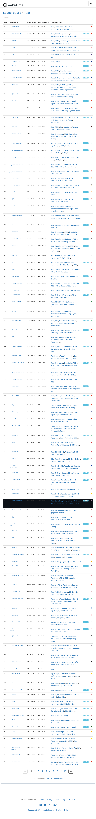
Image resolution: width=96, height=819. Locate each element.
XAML (64, 153)
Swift (78, 41)
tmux (61, 513)
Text (67, 43)
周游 (13, 269)
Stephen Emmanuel (18, 362)
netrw (69, 295)
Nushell (58, 225)
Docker (63, 41)
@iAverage (15, 412)
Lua (70, 71)
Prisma (53, 678)
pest (63, 580)
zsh (57, 422)
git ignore (60, 129)
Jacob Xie (15, 330)
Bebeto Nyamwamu (18, 66)
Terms (41, 800)
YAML (71, 27)
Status (59, 810)
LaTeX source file (66, 398)
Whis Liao (15, 419)
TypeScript (65, 34)
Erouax (14, 47)
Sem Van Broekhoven (18, 554)
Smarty (71, 302)
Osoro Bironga (16, 479)
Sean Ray (15, 472)
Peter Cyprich (16, 622)
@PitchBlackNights (18, 372)
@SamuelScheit (17, 636)
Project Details (56, 601)
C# (56, 118)
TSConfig (70, 286)
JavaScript (55, 36)
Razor (70, 120)
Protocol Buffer (57, 90)
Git (72, 143)
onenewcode (16, 761)
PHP (56, 302)
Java (58, 43)
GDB (61, 174)
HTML (62, 29)
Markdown (55, 29)
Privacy (49, 800)
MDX (66, 136)
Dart (57, 555)
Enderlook (15, 117)
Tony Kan (14, 458)
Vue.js (67, 143)
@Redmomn (15, 337)
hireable (85, 33)
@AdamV (14, 547)
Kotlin (62, 43)
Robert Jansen (16, 185)
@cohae (14, 126)
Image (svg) (74, 276)
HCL (52, 307)
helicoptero (15, 493)
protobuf (72, 87)
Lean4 (57, 34)
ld (72, 629)
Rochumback (16, 294)
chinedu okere (16, 320)
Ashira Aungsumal (17, 645)
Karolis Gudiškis (16, 301)
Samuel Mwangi (17, 238)
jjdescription (65, 262)
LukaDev (14, 584)
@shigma (15, 231)
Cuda (66, 202)
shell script (61, 80)
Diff (75, 36)
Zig (71, 358)
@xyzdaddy (15, 451)
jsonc (70, 562)
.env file (68, 349)
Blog (63, 800)
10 (65, 771)
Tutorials (71, 800)
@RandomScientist (18, 715)
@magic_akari (16, 355)
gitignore (54, 73)
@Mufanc (15, 84)
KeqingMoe (15, 26)
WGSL (75, 562)
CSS (66, 323)
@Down (14, 538)
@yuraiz (14, 517)
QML (67, 225)
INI (52, 228)
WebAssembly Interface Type (62, 209)
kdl (60, 73)
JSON (66, 29)
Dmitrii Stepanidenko (13, 466)
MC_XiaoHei (15, 395)
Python (58, 78)
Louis (13, 731)
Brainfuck (54, 587)
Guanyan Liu (16, 61)
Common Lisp (60, 548)
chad (13, 442)
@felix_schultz (16, 673)
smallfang (15, 108)
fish (56, 279)
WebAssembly (72, 482)
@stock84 (15, 566)
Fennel (61, 510)
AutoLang (59, 27)
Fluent (72, 29)
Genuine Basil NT (17, 689)
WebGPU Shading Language (66, 569)
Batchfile (72, 242)
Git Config (75, 50)
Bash (53, 50)
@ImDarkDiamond (17, 575)
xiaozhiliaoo (15, 386)
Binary (60, 118)
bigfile (71, 199)
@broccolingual (16, 94)
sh (56, 178)
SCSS (62, 146)
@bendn (14, 608)
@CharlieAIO (16, 754)
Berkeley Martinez (17, 510)
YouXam (14, 311)
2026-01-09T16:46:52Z (53, 778)
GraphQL (60, 468)
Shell (53, 279)
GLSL (57, 55)
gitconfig (54, 297)
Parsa (14, 694)
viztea (14, 40)
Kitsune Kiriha (16, 33)
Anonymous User (17, 157)
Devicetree (63, 632)
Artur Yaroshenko (17, 143)
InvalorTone (15, 290)
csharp (67, 129)
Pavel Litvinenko (17, 77)
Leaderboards (48, 810)
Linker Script (65, 720)
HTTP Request (56, 429)
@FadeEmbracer (17, 661)
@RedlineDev (16, 708)
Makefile (63, 85)
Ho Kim (14, 206)
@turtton (14, 255)
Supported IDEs (34, 810)
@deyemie (15, 435)
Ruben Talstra (16, 591)
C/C (76, 662)
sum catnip (15, 668)
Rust (27, 13)
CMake (67, 55)
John (13, 701)
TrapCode (15, 245)
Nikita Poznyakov (17, 346)
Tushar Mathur (16, 133)
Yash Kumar (15, 192)
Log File (58, 143)
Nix (52, 57)
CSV (65, 66)
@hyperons (15, 489)
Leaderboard (12, 13)
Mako (64, 520)
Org (63, 143)
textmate (54, 251)
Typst (53, 104)
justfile (69, 85)
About (56, 800)
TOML (66, 27)
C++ (71, 36)
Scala (77, 548)
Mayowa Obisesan (17, 598)
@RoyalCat (15, 561)
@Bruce (14, 199)
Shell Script (64, 87)
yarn (74, 71)
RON (72, 262)
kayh (13, 262)
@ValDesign (15, 615)
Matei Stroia (15, 225)
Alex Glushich (16, 426)
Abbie (13, 720)
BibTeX (63, 218)
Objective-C (66, 445)
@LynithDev (15, 276)
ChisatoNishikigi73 (17, 150)
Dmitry (14, 54)
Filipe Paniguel (16, 70)
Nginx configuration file (71, 248)
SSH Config (70, 408)
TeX (61, 255)
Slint (52, 557)
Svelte (57, 466)
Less (67, 36)
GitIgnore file (68, 90)
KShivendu (15, 178)
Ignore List (64, 741)
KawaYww (15, 100)
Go (57, 272)
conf (52, 160)
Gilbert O (14, 531)
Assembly (61, 97)
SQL (56, 66)
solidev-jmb (15, 655)
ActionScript (56, 580)
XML (65, 120)
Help (66, 810)
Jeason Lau (15, 682)
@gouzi (14, 404)
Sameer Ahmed (16, 727)
